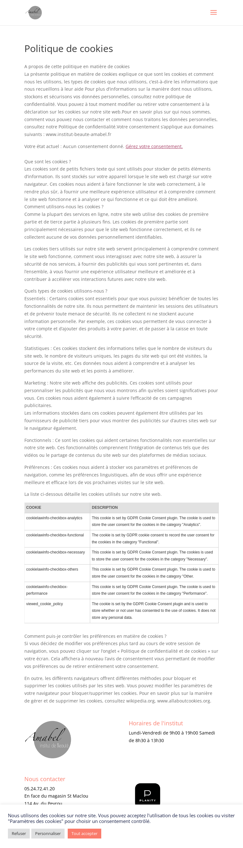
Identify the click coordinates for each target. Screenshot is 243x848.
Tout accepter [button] (84, 833)
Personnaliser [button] (48, 833)
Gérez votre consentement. (154, 146)
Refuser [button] (19, 833)
